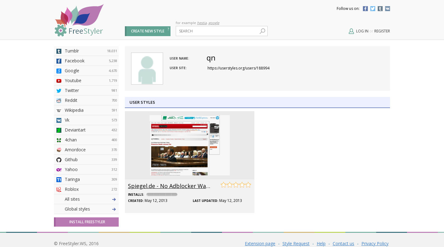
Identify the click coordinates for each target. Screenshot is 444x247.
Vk (91, 120)
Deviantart (91, 130)
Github (91, 159)
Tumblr (380, 8)
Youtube (91, 80)
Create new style (147, 31)
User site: (178, 68)
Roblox (91, 189)
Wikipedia (91, 110)
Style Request (296, 243)
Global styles (77, 209)
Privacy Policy (374, 243)
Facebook (365, 8)
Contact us (343, 243)
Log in (362, 31)
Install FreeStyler (87, 221)
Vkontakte (387, 8)
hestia (202, 22)
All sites (72, 199)
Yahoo (91, 169)
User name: (179, 58)
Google (91, 70)
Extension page (260, 243)
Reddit (91, 100)
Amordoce (91, 149)
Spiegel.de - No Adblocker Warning (174, 186)
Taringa (91, 179)
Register (382, 31)
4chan (91, 139)
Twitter (372, 8)
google (213, 22)
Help (321, 243)
